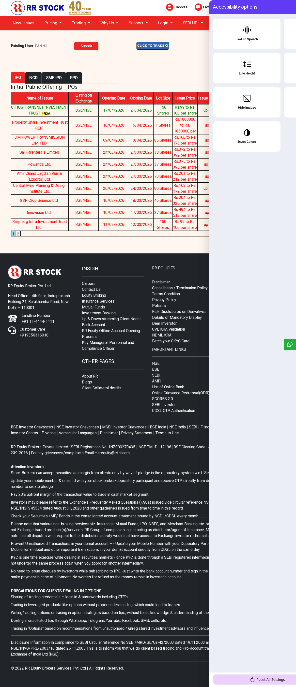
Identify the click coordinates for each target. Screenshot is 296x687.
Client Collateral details (101, 388)
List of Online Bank (168, 387)
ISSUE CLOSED (253, 125)
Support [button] (136, 23)
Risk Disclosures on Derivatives (179, 312)
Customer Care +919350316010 (34, 332)
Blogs (87, 382)
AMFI (156, 381)
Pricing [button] (51, 23)
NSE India (177, 427)
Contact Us (91, 289)
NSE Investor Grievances (77, 427)
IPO (18, 77)
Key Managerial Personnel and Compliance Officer (108, 345)
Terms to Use (167, 433)
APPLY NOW (254, 110)
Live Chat (206, 7)
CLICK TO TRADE (263, 23)
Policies (159, 306)
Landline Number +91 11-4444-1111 (38, 318)
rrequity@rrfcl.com (114, 453)
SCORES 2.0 (162, 399)
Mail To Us (238, 7)
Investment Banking (99, 313)
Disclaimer (161, 282)
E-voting (49, 433)
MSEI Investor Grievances (125, 427)
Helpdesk (270, 7)
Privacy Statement (136, 433)
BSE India (158, 427)
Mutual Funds (93, 307)
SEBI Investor (164, 405)
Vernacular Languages (78, 433)
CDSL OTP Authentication (173, 411)
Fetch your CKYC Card (170, 341)
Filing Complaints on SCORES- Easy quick (236, 427)
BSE (155, 369)
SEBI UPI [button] (191, 23)
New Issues (23, 23)
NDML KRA (161, 335)
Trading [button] (79, 23)
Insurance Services (98, 301)
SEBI (156, 375)
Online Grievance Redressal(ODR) (180, 393)
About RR (90, 376)
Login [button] (163, 23)
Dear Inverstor (164, 323)
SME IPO (54, 78)
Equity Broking (94, 295)
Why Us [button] (107, 23)
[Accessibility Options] (282, 672)
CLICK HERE (275, 140)
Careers (176, 7)
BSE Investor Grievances (32, 427)
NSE (155, 363)
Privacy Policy (164, 300)
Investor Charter (25, 433)
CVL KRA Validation (168, 329)
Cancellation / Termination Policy (180, 288)
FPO (74, 78)
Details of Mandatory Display (177, 318)
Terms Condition (166, 294)
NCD (33, 78)
